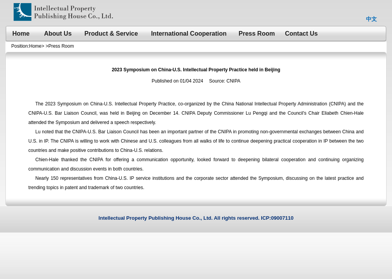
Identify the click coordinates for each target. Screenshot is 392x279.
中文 (371, 19)
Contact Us (301, 33)
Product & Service (111, 33)
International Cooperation (189, 33)
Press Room (257, 33)
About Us (57, 33)
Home (20, 33)
